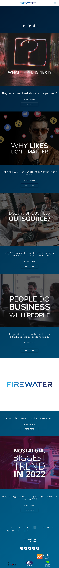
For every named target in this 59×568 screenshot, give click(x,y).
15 (18, 531)
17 (27, 531)
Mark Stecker (30, 99)
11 (48, 527)
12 (53, 527)
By (25, 99)
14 (13, 531)
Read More (29, 104)
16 (23, 531)
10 (43, 527)
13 (8, 531)
